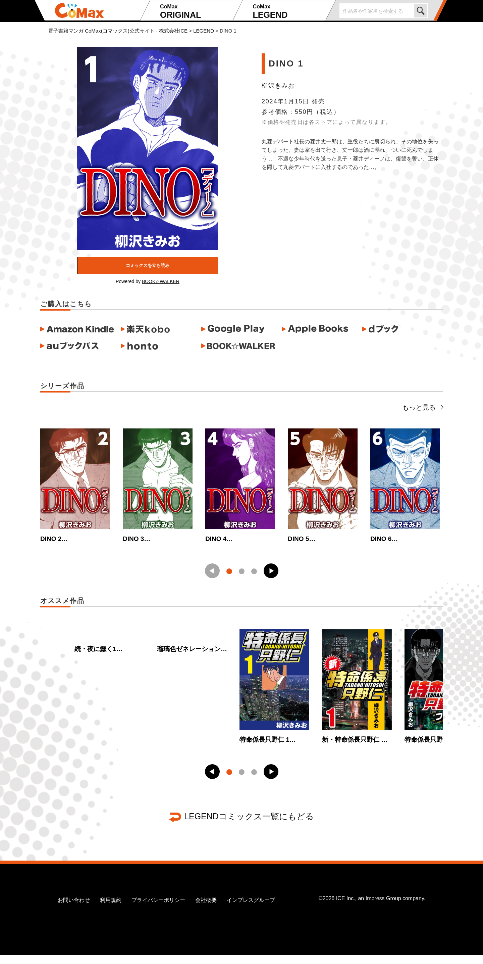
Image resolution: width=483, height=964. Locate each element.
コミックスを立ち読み (147, 265)
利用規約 (110, 909)
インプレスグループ (251, 909)
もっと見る (422, 407)
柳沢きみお (278, 85)
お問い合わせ (74, 909)
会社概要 (206, 909)
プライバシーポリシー (158, 909)
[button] (271, 575)
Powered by (147, 281)
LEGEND (288, 11)
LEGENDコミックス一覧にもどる (249, 825)
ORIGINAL (195, 11)
